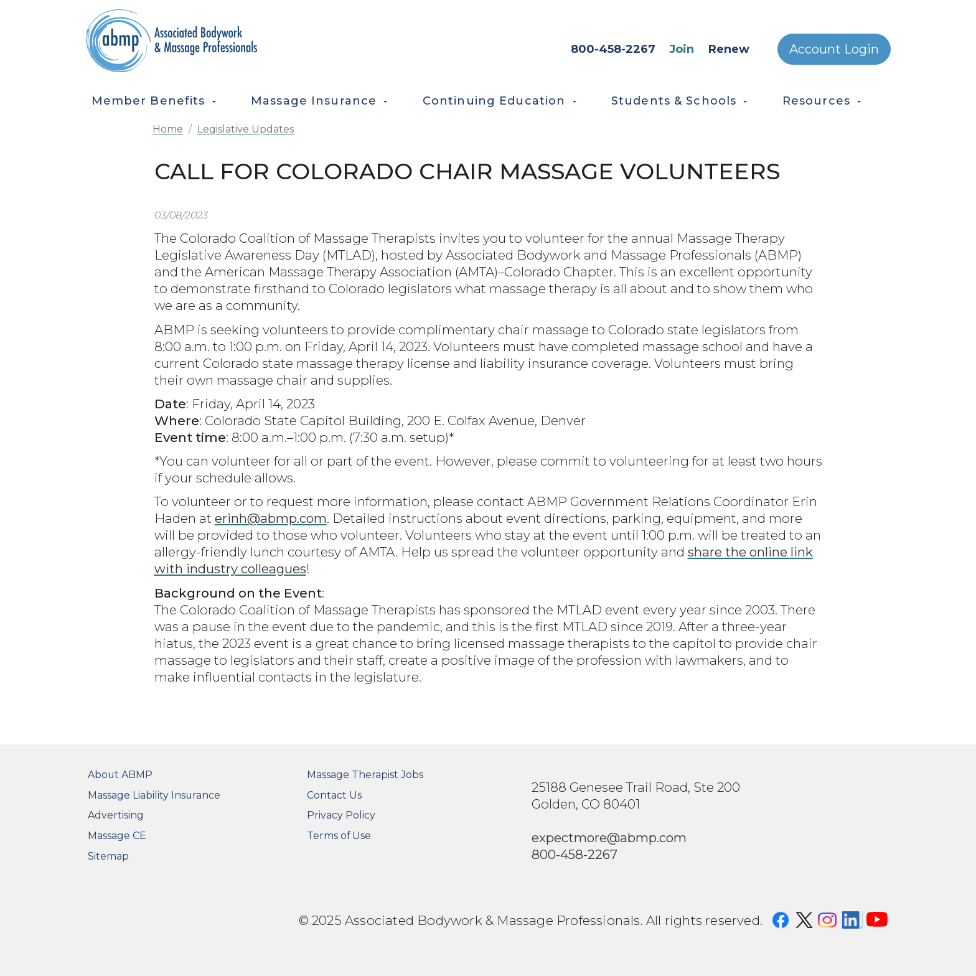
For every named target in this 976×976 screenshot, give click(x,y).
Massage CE (117, 836)
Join (681, 49)
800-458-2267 (613, 49)
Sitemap (108, 856)
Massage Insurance (314, 101)
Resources (816, 101)
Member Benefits (148, 101)
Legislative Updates (245, 129)
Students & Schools (673, 101)
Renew (728, 49)
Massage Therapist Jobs (365, 775)
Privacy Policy (341, 815)
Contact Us (334, 795)
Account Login (834, 49)
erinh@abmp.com (271, 518)
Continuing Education (494, 101)
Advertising (116, 815)
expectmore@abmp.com (609, 837)
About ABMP (120, 775)
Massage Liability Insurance (154, 795)
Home (167, 129)
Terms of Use (339, 836)
